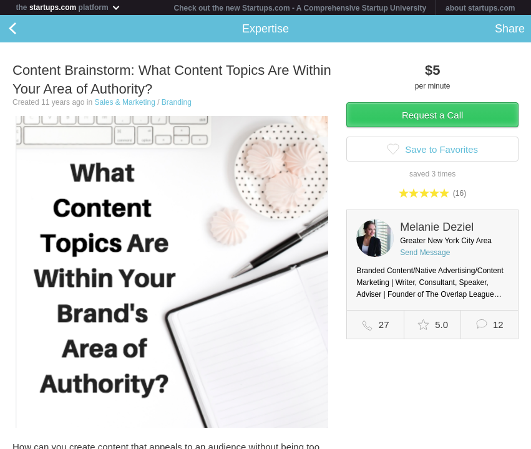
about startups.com (480, 8)
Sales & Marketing (124, 102)
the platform (68, 7)
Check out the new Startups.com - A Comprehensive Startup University (300, 8)
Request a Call (432, 115)
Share (510, 28)
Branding (177, 102)
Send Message (425, 252)
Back (25, 28)
